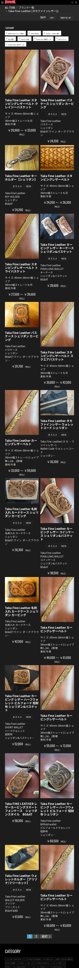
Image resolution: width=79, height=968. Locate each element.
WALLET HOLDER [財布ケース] (36, 959)
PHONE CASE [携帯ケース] (12, 963)
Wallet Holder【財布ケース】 (16, 45)
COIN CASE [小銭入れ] (66, 959)
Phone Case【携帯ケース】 (44, 39)
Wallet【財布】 (35, 33)
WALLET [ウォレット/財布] (52, 959)
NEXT (45, 936)
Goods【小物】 (25, 39)
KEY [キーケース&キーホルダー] (28, 963)
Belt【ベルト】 (62, 39)
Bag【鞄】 (11, 39)
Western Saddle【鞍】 (53, 33)
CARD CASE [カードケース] (20, 959)
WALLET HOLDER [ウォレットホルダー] (47, 963)
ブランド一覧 (26, 7)
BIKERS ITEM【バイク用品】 (16, 33)
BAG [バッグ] (62, 963)
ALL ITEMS (10, 7)
